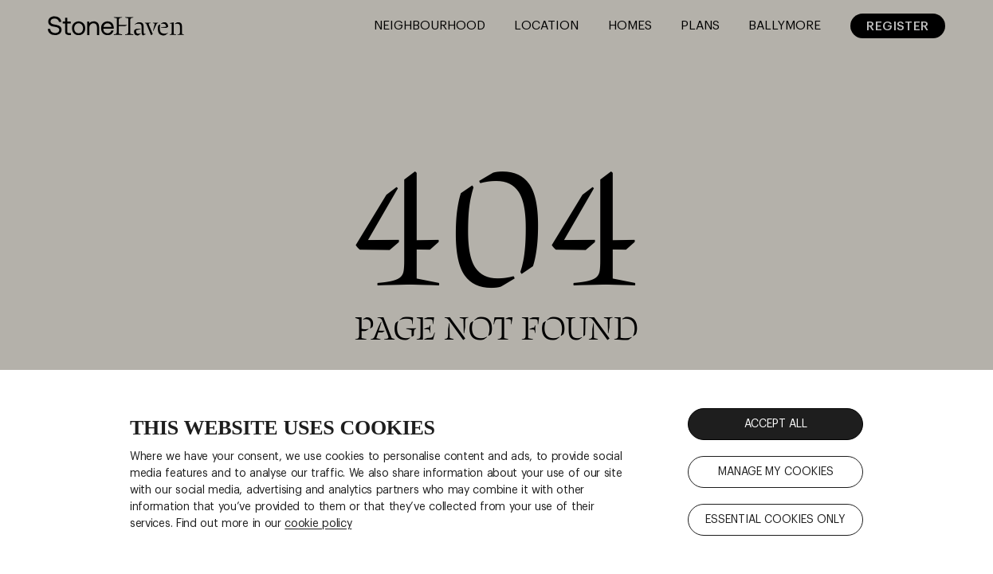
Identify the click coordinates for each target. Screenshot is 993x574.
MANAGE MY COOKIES (776, 472)
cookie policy (318, 523)
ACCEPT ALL (775, 424)
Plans (700, 25)
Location (546, 25)
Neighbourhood (429, 25)
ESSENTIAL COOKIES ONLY (775, 519)
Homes (630, 25)
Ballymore (784, 25)
